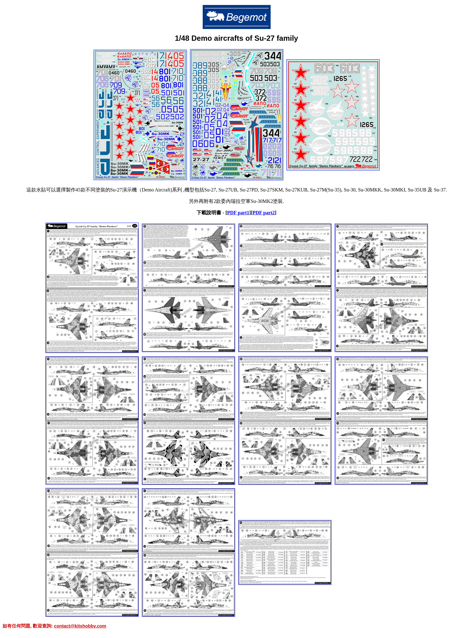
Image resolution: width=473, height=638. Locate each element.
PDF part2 (263, 212)
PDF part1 (238, 212)
